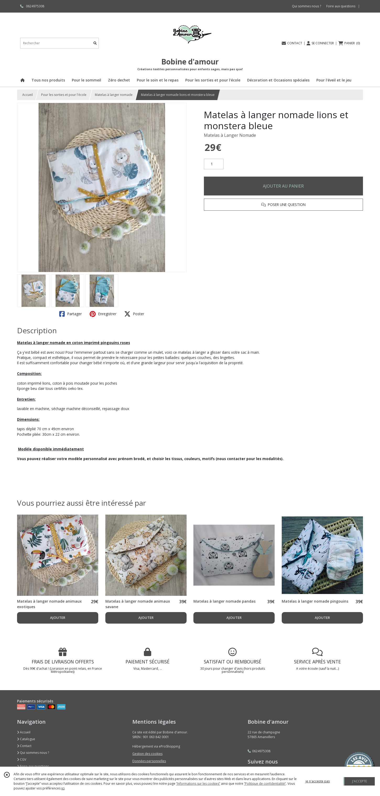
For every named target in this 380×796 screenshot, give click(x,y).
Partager (70, 314)
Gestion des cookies (147, 753)
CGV (21, 759)
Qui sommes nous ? (33, 752)
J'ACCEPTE (359, 781)
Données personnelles (149, 761)
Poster (134, 314)
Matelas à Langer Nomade (230, 135)
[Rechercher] (95, 43)
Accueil (27, 94)
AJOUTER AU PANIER (283, 186)
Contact (24, 746)
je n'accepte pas (318, 781)
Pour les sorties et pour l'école (63, 94)
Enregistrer (103, 314)
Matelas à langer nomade (114, 94)
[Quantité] (214, 164)
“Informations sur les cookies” (198, 783)
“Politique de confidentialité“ (265, 783)
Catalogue (26, 739)
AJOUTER (57, 617)
